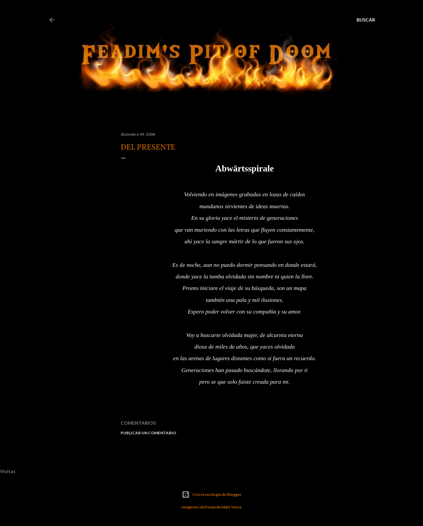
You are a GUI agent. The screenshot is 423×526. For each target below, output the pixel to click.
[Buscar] (366, 20)
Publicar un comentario (148, 432)
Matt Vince (231, 506)
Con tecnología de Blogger (212, 495)
